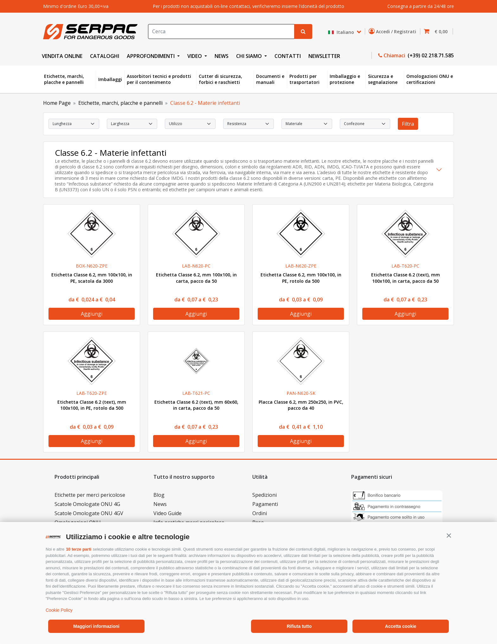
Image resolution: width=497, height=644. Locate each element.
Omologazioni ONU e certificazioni (429, 79)
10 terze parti (78, 549)
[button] (448, 535)
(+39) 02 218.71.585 (430, 55)
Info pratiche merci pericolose (188, 522)
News (160, 504)
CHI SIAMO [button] (249, 56)
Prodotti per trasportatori (304, 79)
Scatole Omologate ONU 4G (87, 504)
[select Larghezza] (132, 124)
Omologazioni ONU (78, 522)
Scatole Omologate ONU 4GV (89, 513)
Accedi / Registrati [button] (394, 31)
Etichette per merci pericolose (90, 494)
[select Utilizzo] (190, 124)
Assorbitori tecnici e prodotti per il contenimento (159, 79)
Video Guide (167, 513)
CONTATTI (287, 56)
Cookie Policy (59, 610)
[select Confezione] (365, 124)
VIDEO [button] (195, 56)
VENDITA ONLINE (62, 56)
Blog (159, 494)
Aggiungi (91, 313)
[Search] (221, 31)
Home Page (57, 102)
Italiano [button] (341, 32)
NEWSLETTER (324, 56)
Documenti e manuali (270, 79)
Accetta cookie (400, 626)
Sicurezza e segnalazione (382, 79)
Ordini (259, 513)
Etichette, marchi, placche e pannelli (64, 79)
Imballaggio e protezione (345, 79)
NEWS (222, 56)
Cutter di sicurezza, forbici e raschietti (220, 79)
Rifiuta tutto (299, 626)
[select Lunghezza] (73, 124)
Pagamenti (265, 504)
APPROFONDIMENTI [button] (151, 56)
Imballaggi (110, 79)
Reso (258, 522)
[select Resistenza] (248, 124)
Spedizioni (264, 494)
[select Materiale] (306, 124)
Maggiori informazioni (96, 626)
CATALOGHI (104, 56)
